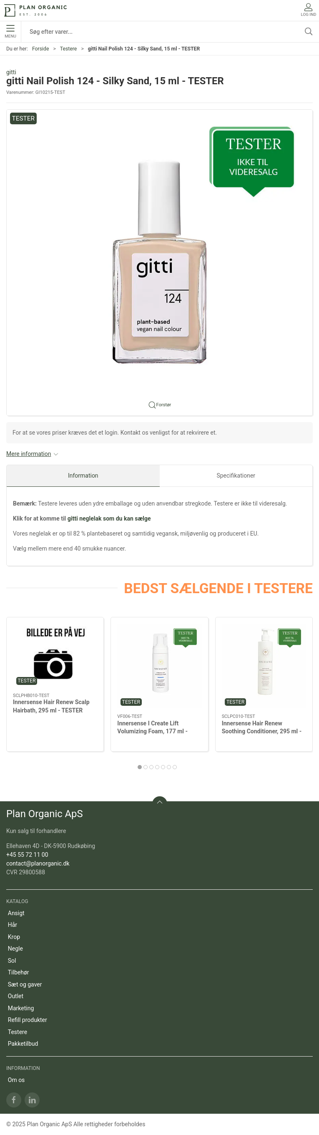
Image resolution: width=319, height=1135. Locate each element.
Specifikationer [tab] (235, 475)
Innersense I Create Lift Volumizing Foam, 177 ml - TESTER (152, 731)
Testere (68, 49)
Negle (15, 948)
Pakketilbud (23, 1043)
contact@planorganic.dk (38, 863)
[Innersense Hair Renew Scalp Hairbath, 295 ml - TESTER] (55, 655)
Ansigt (16, 913)
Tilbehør (18, 972)
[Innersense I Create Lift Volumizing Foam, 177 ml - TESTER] (159, 666)
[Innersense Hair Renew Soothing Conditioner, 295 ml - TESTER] (264, 666)
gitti (11, 72)
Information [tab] (83, 475)
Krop (14, 937)
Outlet (15, 996)
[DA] (35, 10)
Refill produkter (27, 1020)
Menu (10, 31)
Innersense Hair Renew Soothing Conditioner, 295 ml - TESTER (262, 731)
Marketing (21, 1008)
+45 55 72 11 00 (27, 854)
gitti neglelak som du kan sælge (109, 518)
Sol (12, 960)
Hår (12, 924)
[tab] (140, 767)
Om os (16, 1080)
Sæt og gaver (25, 984)
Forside (40, 49)
